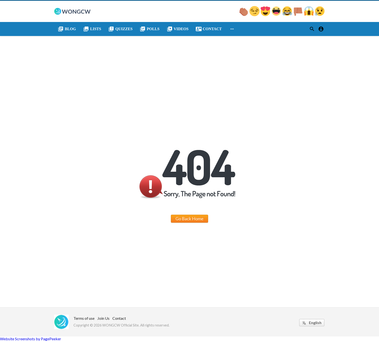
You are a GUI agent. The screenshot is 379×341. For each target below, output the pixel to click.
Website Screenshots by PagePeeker (30, 338)
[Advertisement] (189, 72)
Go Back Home (189, 218)
